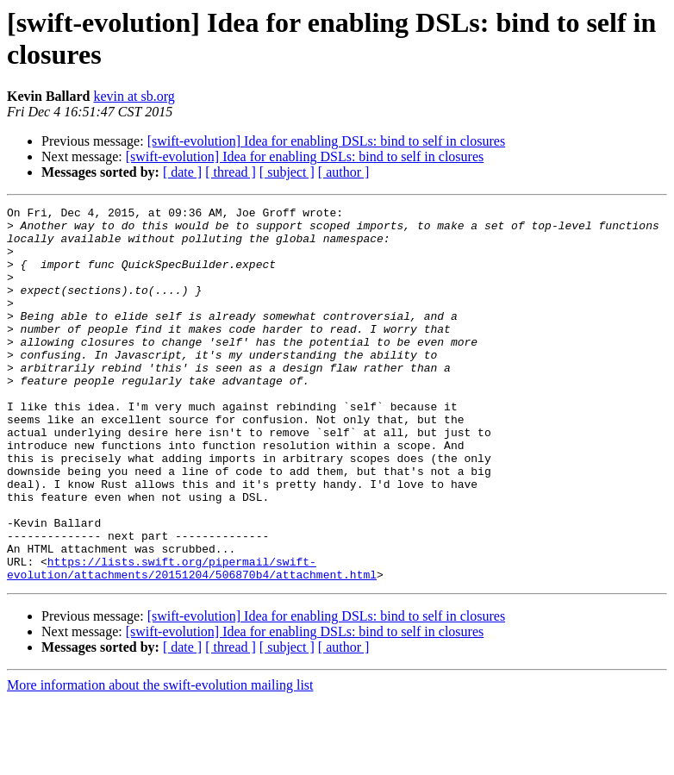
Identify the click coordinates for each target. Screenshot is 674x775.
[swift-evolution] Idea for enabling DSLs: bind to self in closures (326, 141)
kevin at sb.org (133, 96)
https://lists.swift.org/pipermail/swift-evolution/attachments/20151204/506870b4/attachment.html (192, 641)
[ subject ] (287, 172)
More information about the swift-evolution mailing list (160, 760)
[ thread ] (230, 172)
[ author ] (344, 172)
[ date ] (182, 172)
